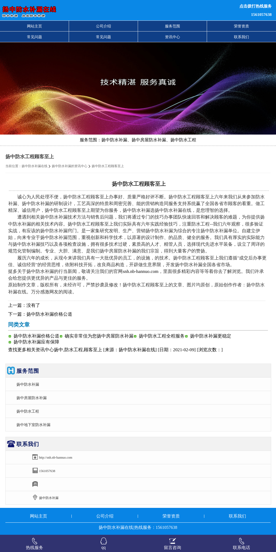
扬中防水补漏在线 (34, 166)
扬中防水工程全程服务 (162, 336)
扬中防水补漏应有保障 (36, 341)
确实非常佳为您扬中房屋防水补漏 (99, 336)
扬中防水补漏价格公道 (49, 314)
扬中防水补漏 (27, 384)
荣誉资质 (241, 26)
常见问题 (34, 37)
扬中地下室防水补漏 (33, 425)
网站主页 (34, 26)
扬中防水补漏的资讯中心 (69, 166)
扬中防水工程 (27, 411)
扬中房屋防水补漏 (31, 398)
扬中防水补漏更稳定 (210, 336)
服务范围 (172, 26)
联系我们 (241, 37)
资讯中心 (172, 37)
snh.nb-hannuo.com (140, 271)
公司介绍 (103, 26)
